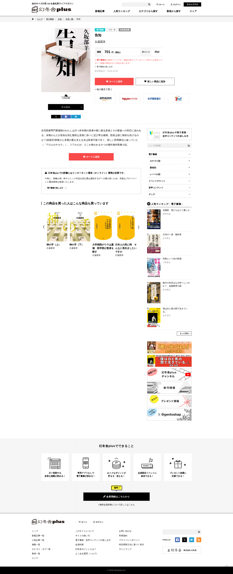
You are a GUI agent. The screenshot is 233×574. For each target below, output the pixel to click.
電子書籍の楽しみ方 (105, 67)
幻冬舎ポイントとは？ (85, 549)
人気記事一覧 (38, 540)
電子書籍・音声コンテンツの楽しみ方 (93, 540)
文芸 (60, 19)
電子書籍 (50, 19)
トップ (35, 531)
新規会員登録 (192, 4)
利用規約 (123, 535)
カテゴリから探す (148, 11)
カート (160, 4)
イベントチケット (157, 181)
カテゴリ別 (155, 161)
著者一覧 (36, 553)
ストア (193, 11)
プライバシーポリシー (129, 540)
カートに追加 (115, 81)
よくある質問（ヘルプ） (86, 553)
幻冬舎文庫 (124, 30)
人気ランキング (121, 11)
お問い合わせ (125, 531)
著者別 (153, 167)
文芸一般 (70, 19)
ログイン (176, 4)
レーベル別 (155, 174)
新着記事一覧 (38, 535)
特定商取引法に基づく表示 (131, 544)
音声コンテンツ (156, 187)
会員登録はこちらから (116, 496)
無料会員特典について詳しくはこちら (117, 504)
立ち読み (65, 107)
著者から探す (174, 11)
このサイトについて (84, 531)
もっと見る (184, 333)
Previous (44, 227)
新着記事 (100, 11)
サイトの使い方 (82, 535)
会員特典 (79, 544)
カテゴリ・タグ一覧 (41, 549)
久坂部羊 (100, 41)
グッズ (152, 194)
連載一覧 (36, 544)
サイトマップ (125, 549)
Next (139, 227)
